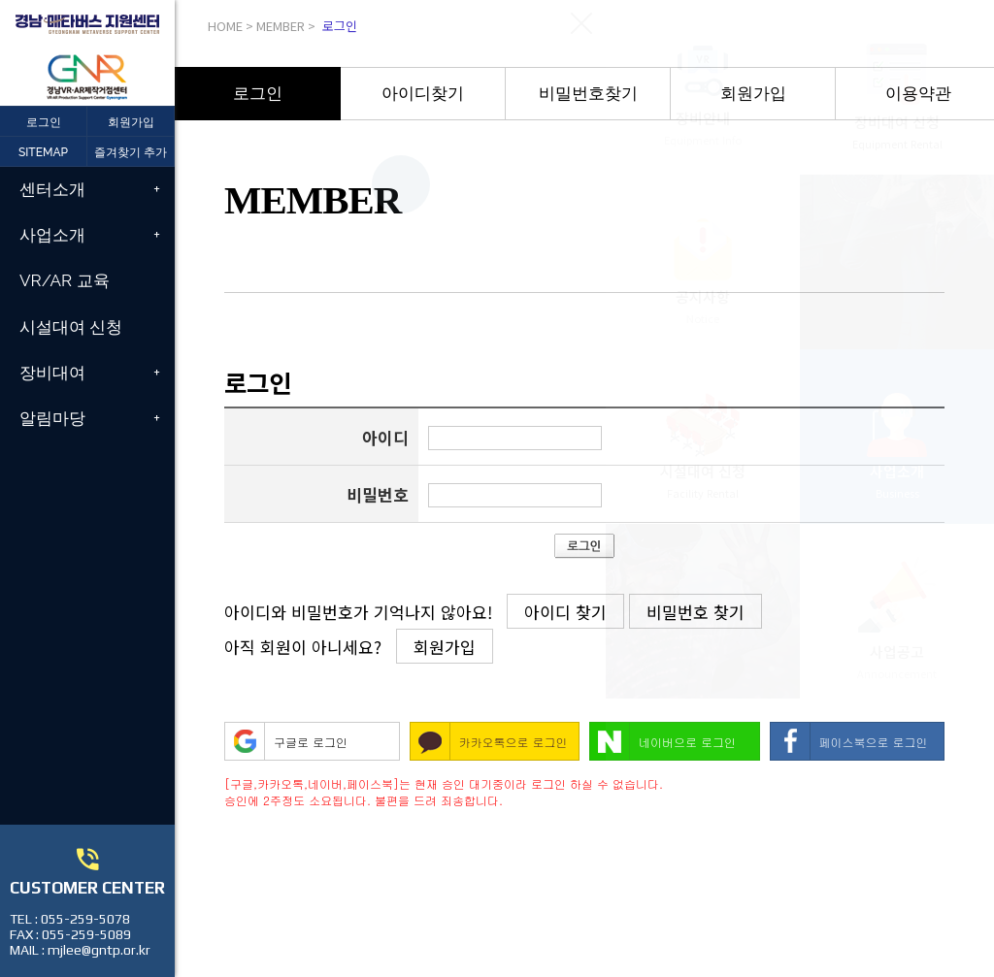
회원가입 (131, 122)
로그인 (257, 93)
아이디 (385, 437)
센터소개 (52, 189)
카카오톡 (482, 741)
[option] (258, 93)
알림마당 (52, 418)
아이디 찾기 (565, 612)
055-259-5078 (85, 919)
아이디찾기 (422, 93)
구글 (285, 741)
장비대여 (52, 372)
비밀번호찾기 (588, 93)
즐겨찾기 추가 (130, 152)
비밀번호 (378, 494)
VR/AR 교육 (64, 280)
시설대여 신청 (70, 327)
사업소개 (52, 234)
